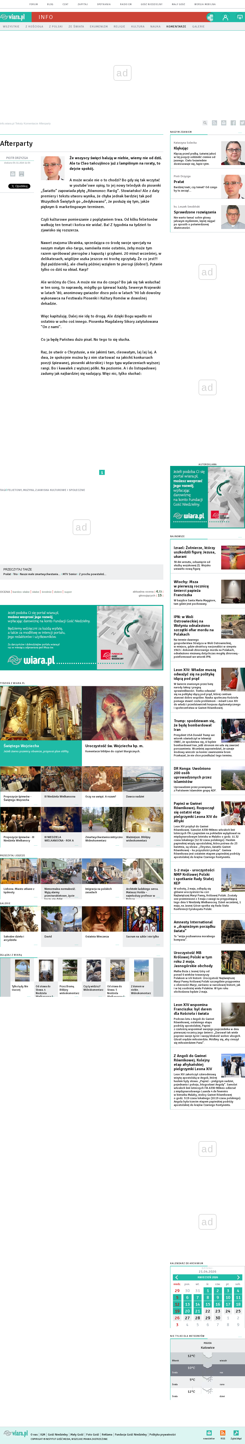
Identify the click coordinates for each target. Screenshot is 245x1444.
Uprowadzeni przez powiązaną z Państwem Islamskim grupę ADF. (195, 788)
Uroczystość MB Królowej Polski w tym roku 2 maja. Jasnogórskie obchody (193, 959)
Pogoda (208, 1343)
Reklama (107, 1434)
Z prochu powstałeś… (92, 574)
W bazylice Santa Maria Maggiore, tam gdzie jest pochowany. (195, 602)
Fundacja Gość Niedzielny (131, 1434)
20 (187, 1311)
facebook (233, 122)
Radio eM (126, 4)
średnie (47, 591)
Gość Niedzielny (152, 4)
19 (177, 1311)
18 (238, 1304)
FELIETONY (14, 490)
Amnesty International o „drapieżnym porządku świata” (194, 926)
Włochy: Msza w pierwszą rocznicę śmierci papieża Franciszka (191, 588)
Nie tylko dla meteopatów (187, 1336)
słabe (35, 591)
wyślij (12, 173)
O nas (34, 1434)
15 (207, 1304)
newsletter (223, 122)
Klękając (181, 148)
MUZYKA (28, 490)
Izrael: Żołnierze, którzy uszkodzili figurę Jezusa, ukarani (195, 552)
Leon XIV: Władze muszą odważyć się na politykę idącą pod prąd (195, 674)
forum (33, 4)
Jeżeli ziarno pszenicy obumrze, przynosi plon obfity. (36, 751)
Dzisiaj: (207, 1270)
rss (214, 122)
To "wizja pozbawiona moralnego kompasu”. (194, 938)
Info (45, 17)
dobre (58, 591)
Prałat (7, 574)
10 (228, 1297)
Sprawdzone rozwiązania (195, 212)
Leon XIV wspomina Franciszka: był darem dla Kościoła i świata (193, 1009)
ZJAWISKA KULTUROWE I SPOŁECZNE (60, 490)
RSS (222, 1432)
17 (228, 1304)
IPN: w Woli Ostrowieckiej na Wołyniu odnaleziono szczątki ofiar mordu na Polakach (194, 626)
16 (217, 1304)
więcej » (36, 802)
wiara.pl (16, 17)
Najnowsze (177, 536)
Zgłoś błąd (236, 1432)
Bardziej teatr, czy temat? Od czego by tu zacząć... (195, 189)
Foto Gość (92, 1434)
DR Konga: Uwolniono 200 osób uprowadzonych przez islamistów (192, 775)
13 (187, 1304)
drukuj (21, 173)
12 (177, 1304)
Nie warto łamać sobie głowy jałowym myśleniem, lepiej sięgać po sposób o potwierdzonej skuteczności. (194, 223)
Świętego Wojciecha (21, 746)
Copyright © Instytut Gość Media (50, 1439)
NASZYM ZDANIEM (181, 132)
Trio (15, 574)
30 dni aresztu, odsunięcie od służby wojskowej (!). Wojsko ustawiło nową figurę (192, 565)
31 (197, 1290)
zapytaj (83, 4)
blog (50, 4)
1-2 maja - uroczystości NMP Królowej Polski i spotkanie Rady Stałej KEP (194, 876)
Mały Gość (178, 4)
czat (66, 4)
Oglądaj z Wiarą (11, 955)
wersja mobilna (205, 4)
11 (238, 1297)
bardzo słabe (21, 591)
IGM (42, 1434)
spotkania (104, 4)
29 (177, 1290)
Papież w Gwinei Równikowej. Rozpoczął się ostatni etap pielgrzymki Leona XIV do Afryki (195, 812)
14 (197, 1304)
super (68, 591)
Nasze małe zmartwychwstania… (40, 574)
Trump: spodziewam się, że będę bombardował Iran (194, 725)
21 (197, 1311)
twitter (242, 122)
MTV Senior (70, 574)
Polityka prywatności (162, 1434)
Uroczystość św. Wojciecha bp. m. (114, 746)
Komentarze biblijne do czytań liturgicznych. (112, 751)
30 (187, 1290)
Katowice (208, 1348)
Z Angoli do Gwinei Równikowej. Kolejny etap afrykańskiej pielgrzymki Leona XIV (193, 1062)
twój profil (225, 17)
